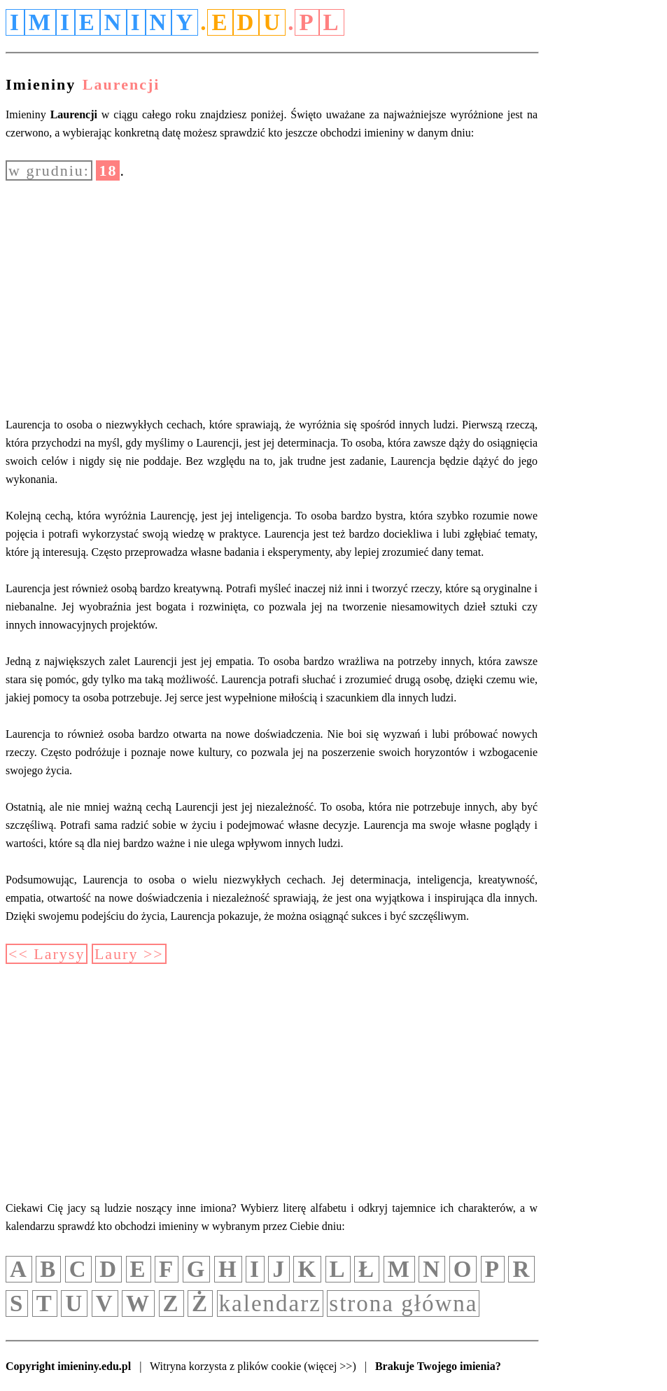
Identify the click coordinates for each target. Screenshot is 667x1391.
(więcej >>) (330, 1366)
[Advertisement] (272, 298)
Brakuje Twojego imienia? (438, 1366)
